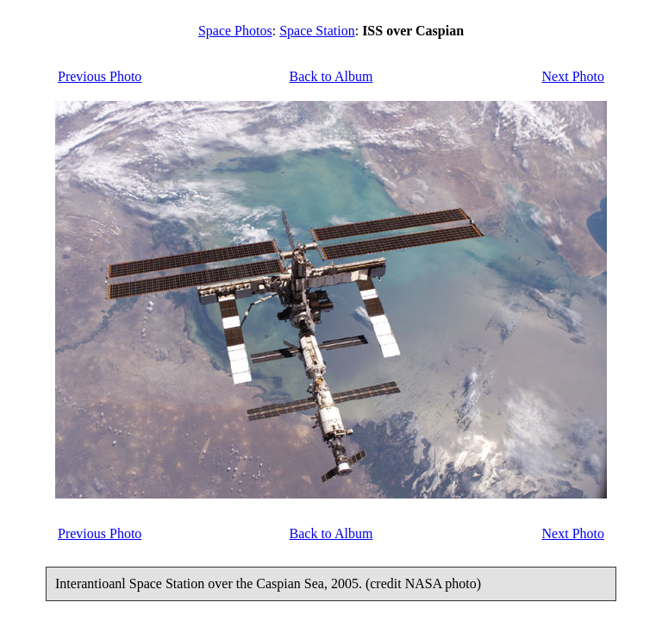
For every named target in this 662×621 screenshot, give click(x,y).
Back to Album (331, 76)
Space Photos (235, 30)
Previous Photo (99, 76)
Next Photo (573, 76)
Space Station (317, 30)
